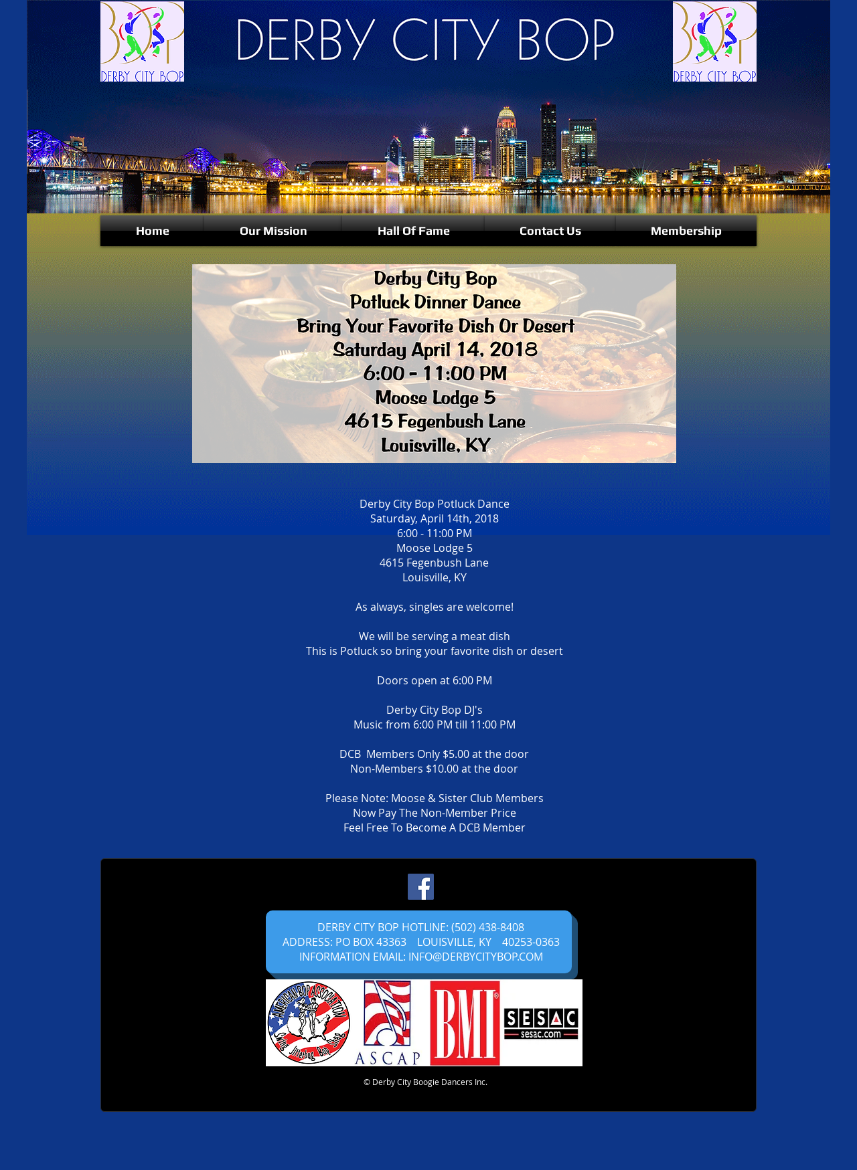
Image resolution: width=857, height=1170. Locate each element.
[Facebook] (421, 887)
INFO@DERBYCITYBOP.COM (475, 956)
